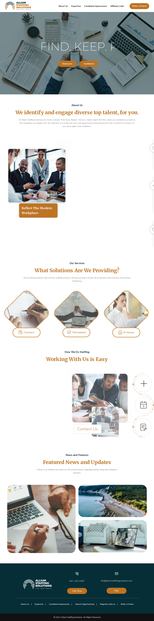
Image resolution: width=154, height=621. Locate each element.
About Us (63, 6)
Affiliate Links (117, 6)
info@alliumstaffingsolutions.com (116, 580)
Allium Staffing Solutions (71, 617)
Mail (116, 590)
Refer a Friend (139, 6)
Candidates (88, 63)
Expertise (76, 6)
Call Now (77, 591)
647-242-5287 (77, 581)
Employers (67, 63)
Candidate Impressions (95, 6)
